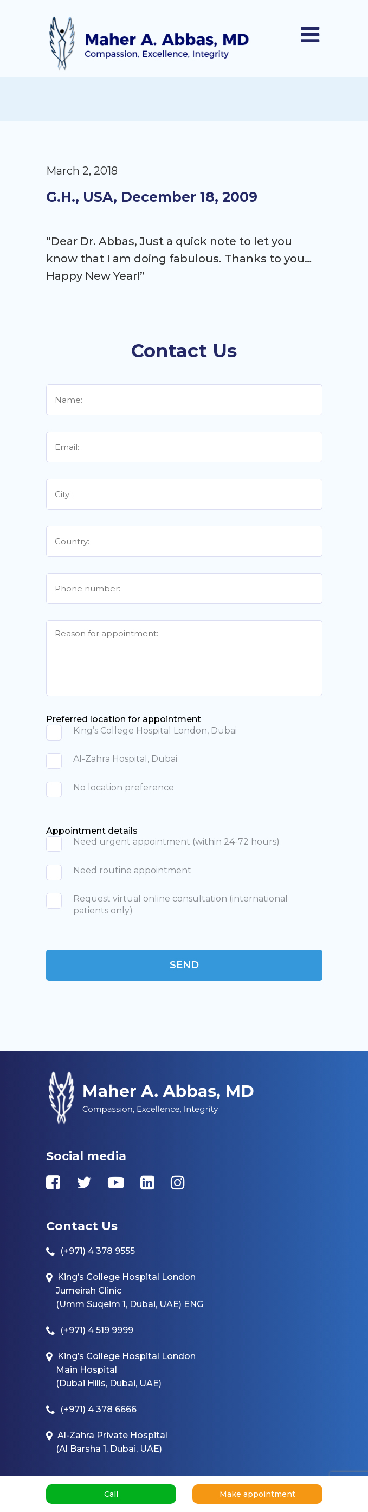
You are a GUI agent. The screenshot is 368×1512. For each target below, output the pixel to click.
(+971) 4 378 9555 (97, 1251)
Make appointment (257, 1494)
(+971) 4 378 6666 (98, 1409)
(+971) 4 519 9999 (96, 1330)
